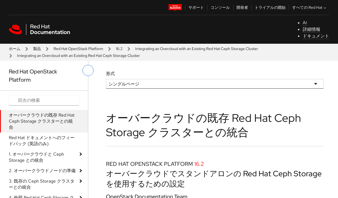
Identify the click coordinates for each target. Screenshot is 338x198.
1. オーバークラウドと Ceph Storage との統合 (36, 157)
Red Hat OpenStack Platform (78, 48)
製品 (37, 48)
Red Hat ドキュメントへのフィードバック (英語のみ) (41, 141)
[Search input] (44, 100)
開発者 (242, 7)
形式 (110, 73)
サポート (196, 7)
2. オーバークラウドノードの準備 (42, 171)
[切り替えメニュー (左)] (88, 70)
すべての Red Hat (309, 7)
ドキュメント (316, 36)
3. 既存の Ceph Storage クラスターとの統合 (41, 184)
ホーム (14, 48)
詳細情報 (311, 29)
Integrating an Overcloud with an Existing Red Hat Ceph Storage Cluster (196, 48)
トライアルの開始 (270, 7)
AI (305, 23)
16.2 (119, 48)
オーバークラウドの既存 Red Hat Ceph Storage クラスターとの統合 (41, 121)
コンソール (220, 7)
